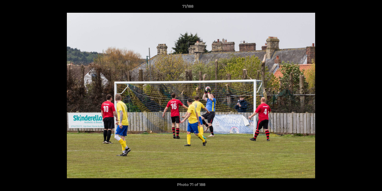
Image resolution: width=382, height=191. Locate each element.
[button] (360, 7)
